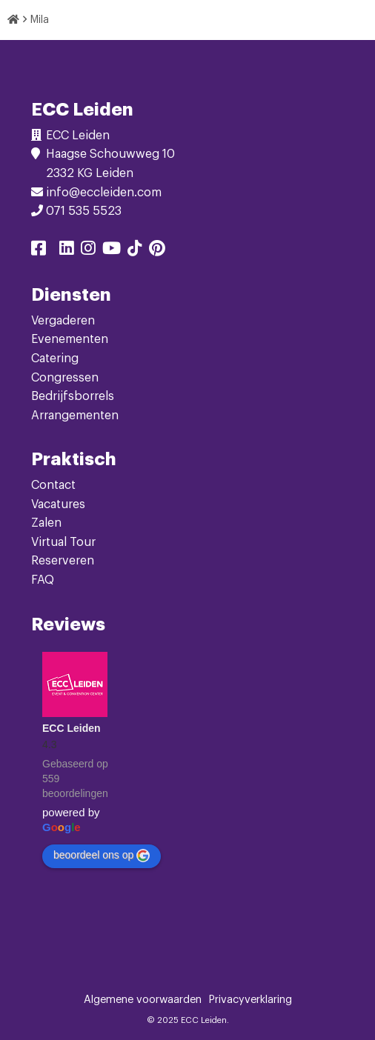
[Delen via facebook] (38, 250)
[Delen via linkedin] (66, 250)
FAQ (42, 580)
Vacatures (58, 504)
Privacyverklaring (250, 1000)
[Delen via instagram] (88, 250)
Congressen (65, 378)
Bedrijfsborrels (72, 396)
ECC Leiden (71, 728)
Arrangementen (75, 415)
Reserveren (62, 561)
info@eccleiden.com (104, 193)
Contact (53, 485)
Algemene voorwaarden (143, 1000)
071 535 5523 (84, 211)
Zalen (46, 523)
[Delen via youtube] (111, 250)
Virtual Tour (63, 542)
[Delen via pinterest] (157, 250)
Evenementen (69, 339)
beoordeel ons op (101, 855)
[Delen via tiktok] (134, 250)
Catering (55, 358)
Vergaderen (63, 321)
